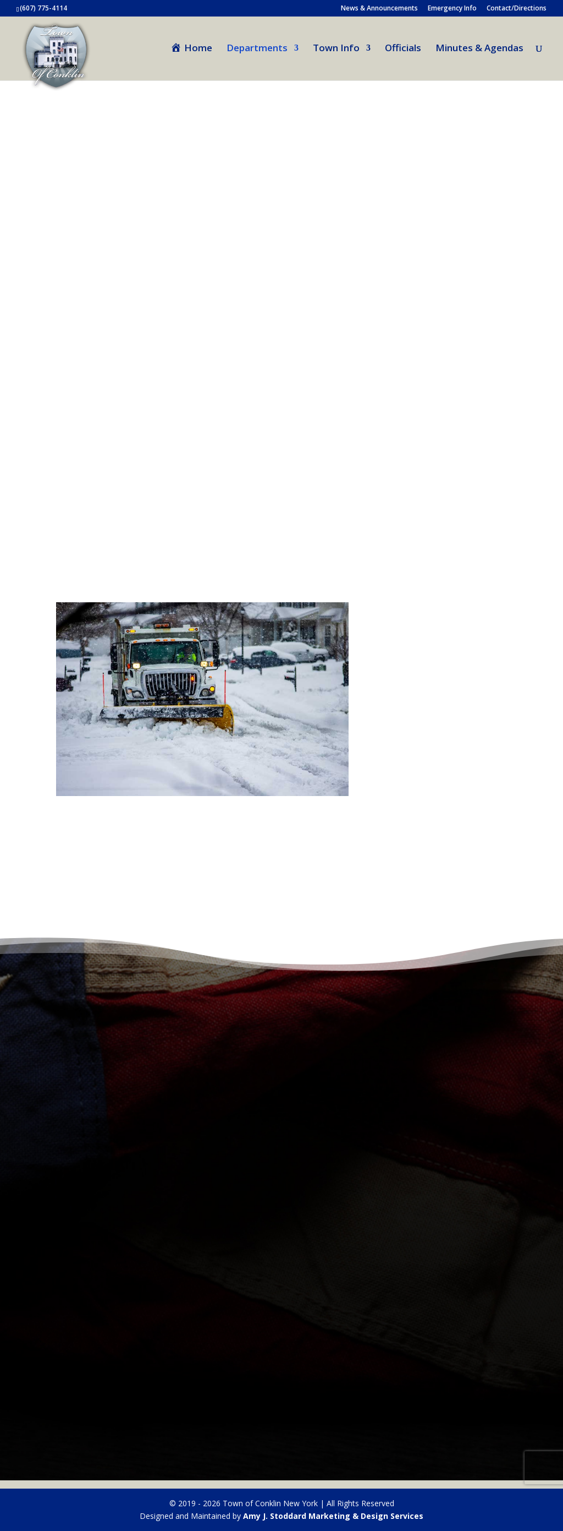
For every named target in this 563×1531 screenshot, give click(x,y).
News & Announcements (379, 9)
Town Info (336, 49)
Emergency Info (452, 9)
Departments (257, 49)
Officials (403, 49)
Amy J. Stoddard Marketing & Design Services (333, 1516)
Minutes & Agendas (479, 49)
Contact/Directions (517, 9)
